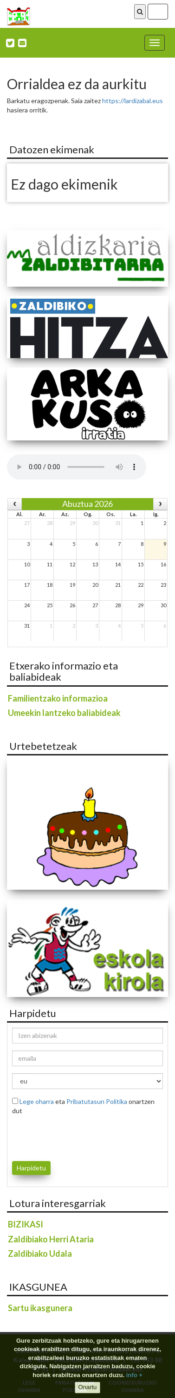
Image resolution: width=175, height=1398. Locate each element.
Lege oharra (36, 1101)
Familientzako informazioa (58, 698)
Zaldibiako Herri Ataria (51, 1239)
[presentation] (66, 1136)
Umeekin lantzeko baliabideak (64, 713)
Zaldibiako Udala (40, 1253)
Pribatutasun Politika (96, 1101)
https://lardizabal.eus (132, 101)
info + (134, 1375)
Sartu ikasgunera (40, 1308)
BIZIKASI (25, 1224)
